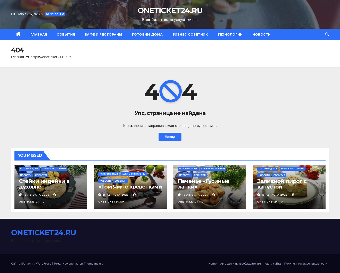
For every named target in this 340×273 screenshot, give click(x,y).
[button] (327, 34)
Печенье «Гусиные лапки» (203, 184)
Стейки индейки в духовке (44, 184)
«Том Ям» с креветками (130, 186)
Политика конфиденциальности (305, 263)
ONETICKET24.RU (170, 10)
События (66, 34)
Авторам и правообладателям (240, 263)
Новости (261, 34)
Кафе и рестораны (103, 34)
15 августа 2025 (36, 194)
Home (212, 263)
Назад (170, 137)
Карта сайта (272, 263)
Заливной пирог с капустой (281, 184)
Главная (38, 34)
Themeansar (92, 263)
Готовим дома (147, 34)
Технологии (230, 34)
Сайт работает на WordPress (31, 263)
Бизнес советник (190, 34)
